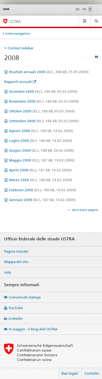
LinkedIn (15, 318)
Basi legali (69, 373)
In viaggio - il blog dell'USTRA (33, 329)
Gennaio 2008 (42, 200)
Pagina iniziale (16, 251)
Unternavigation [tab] (17, 33)
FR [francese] (84, 9)
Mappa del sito (16, 261)
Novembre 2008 (44, 101)
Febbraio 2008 (42, 190)
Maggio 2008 (41, 160)
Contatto (92, 373)
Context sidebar (20, 48)
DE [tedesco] (77, 9)
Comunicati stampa (25, 297)
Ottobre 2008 (42, 111)
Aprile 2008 (40, 170)
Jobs (7, 272)
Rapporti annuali (18, 81)
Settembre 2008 (44, 121)
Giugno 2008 (41, 150)
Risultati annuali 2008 (48, 72)
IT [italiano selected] (90, 9)
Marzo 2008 (40, 180)
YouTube (15, 308)
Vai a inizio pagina (84, 210)
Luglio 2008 (40, 140)
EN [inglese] (96, 9)
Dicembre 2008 (43, 91)
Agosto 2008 (41, 131)
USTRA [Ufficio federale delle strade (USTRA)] (15, 21)
